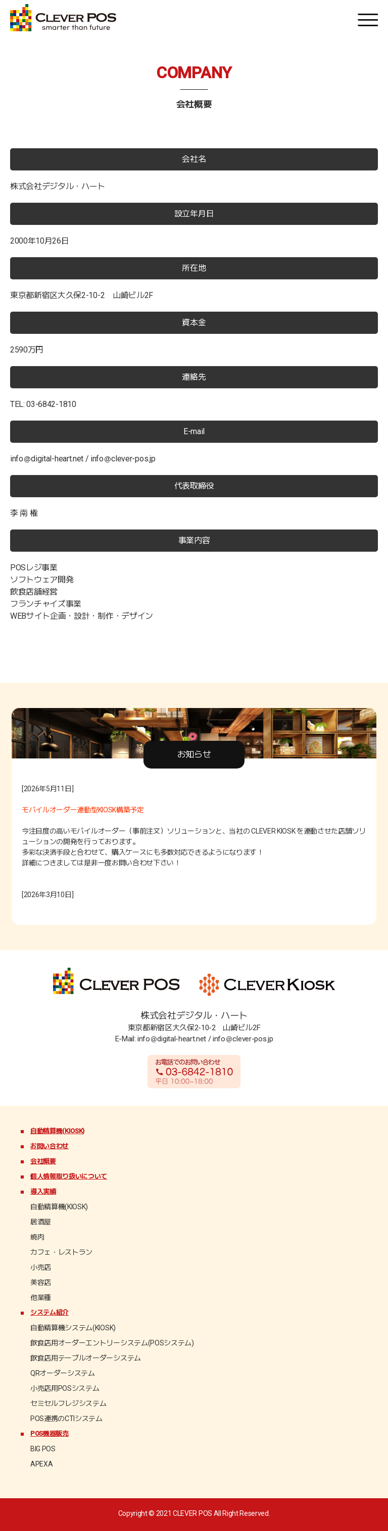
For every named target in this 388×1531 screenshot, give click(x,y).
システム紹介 (49, 1312)
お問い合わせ (49, 1146)
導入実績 (43, 1191)
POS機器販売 (49, 1433)
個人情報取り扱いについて (68, 1176)
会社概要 (43, 1161)
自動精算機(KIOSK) (57, 1131)
